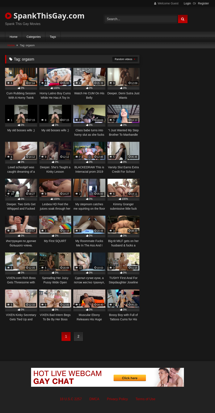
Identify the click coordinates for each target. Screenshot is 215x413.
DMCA (94, 399)
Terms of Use (145, 399)
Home (13, 36)
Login (187, 3)
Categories (33, 36)
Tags (53, 36)
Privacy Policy (117, 399)
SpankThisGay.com (45, 16)
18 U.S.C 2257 (71, 399)
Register (203, 3)
